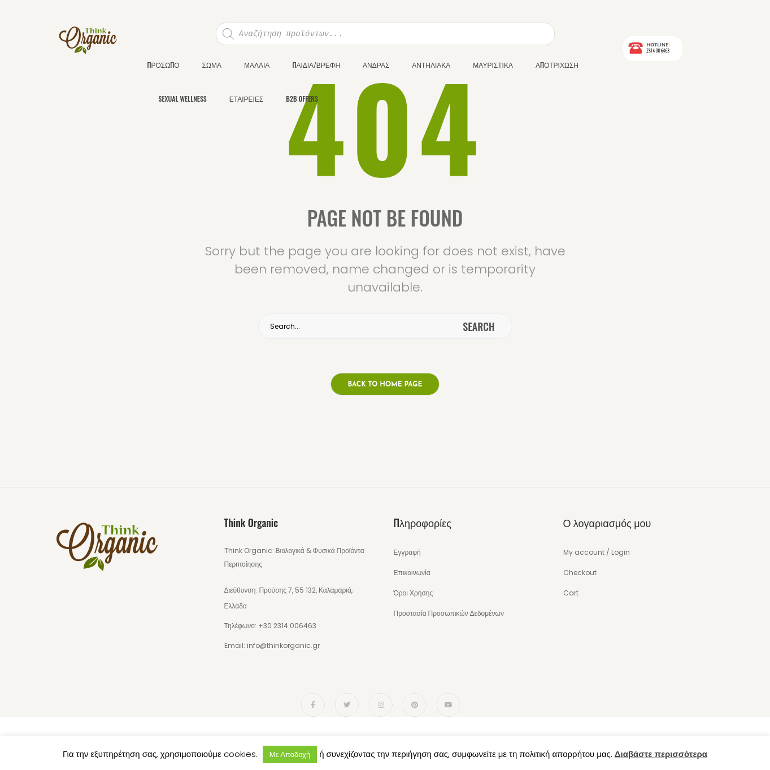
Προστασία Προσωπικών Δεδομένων (449, 613)
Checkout (580, 572)
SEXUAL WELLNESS (183, 98)
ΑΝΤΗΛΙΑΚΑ (431, 64)
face (313, 705)
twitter (346, 705)
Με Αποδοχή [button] (289, 754)
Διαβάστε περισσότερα (661, 754)
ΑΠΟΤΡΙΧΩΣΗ (557, 64)
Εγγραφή (407, 552)
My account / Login (596, 552)
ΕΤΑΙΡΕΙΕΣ (246, 98)
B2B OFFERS (302, 98)
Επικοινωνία (412, 572)
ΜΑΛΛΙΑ (256, 64)
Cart (570, 593)
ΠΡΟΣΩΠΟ (163, 64)
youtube (449, 705)
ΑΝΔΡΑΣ (376, 64)
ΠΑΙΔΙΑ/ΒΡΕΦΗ (316, 64)
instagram (381, 705)
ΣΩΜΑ (211, 64)
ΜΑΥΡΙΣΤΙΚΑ (493, 64)
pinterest (414, 705)
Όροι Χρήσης (413, 593)
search (478, 326)
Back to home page (385, 384)
